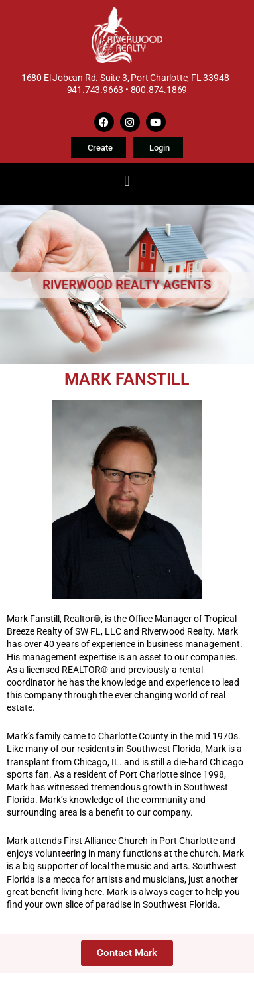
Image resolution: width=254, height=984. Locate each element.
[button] (127, 181)
